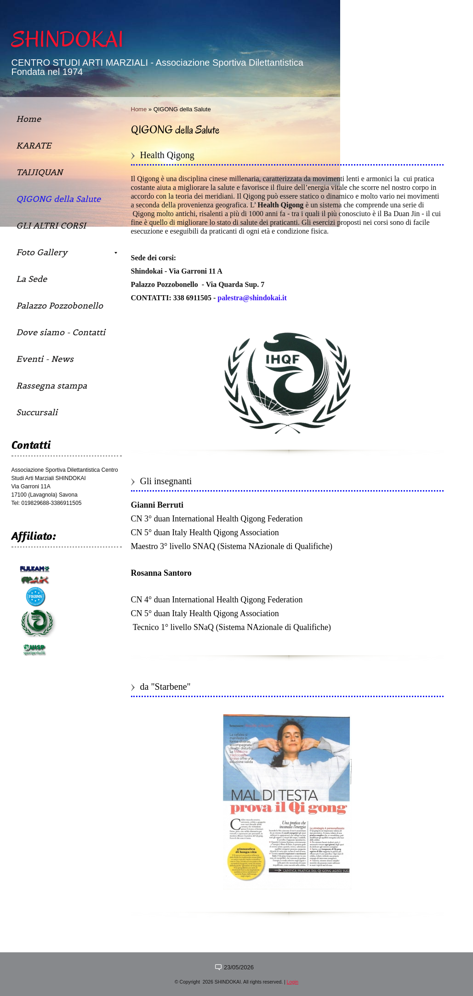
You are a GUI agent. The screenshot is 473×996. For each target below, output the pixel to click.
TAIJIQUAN (39, 172)
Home (139, 109)
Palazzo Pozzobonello (59, 305)
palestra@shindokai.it (251, 298)
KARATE (33, 145)
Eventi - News (45, 359)
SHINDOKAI (67, 39)
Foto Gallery (66, 252)
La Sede (31, 279)
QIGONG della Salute (58, 199)
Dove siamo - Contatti (60, 332)
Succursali (36, 412)
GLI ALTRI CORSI (51, 225)
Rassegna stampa (51, 385)
